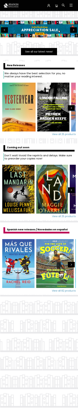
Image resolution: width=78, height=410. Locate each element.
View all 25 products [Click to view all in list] (64, 134)
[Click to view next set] (71, 108)
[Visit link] (39, 51)
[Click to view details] (19, 107)
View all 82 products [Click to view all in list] (64, 290)
